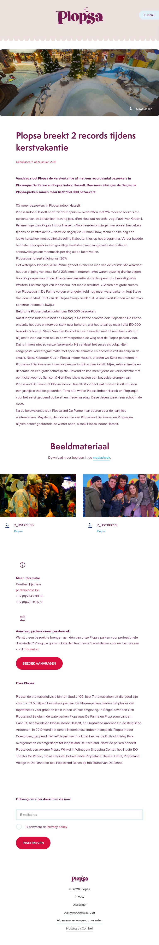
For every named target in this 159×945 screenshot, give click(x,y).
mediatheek (101, 457)
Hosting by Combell (79, 928)
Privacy (79, 896)
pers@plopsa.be (27, 590)
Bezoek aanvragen (39, 663)
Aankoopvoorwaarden (79, 912)
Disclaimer (80, 904)
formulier (31, 649)
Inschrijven (33, 843)
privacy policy (57, 826)
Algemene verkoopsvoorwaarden (79, 920)
